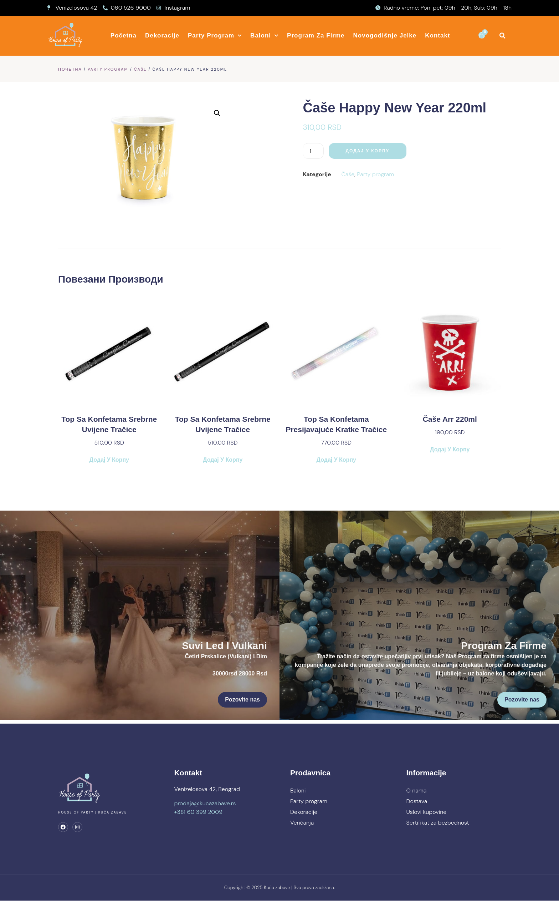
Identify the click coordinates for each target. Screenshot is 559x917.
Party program (215, 35)
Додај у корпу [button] (109, 465)
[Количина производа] (295, 151)
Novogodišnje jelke (385, 35)
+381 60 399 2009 (198, 826)
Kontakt (437, 35)
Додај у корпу (349, 150)
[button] (502, 35)
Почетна (70, 69)
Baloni (264, 35)
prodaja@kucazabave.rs (205, 817)
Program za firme (316, 35)
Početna (124, 35)
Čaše (140, 69)
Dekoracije (162, 35)
